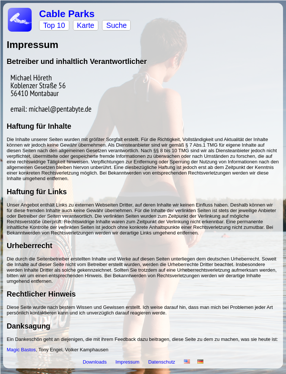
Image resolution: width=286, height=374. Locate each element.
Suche (116, 25)
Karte (86, 25)
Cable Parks (67, 13)
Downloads (95, 362)
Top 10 (54, 25)
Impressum (128, 362)
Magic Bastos (21, 349)
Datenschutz (162, 362)
